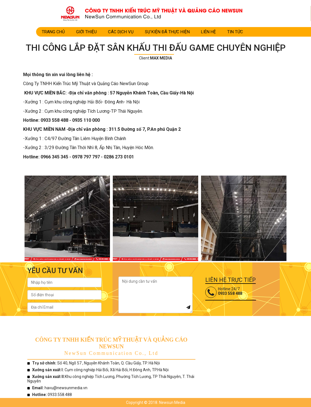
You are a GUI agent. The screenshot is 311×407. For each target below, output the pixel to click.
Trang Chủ (53, 31)
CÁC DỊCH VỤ (121, 31)
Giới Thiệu (86, 31)
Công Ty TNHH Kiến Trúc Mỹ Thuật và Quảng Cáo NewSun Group (86, 83)
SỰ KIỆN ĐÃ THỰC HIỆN (167, 31)
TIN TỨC (235, 31)
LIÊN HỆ (208, 31)
